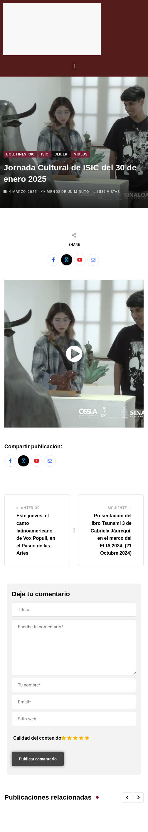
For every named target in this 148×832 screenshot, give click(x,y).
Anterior (30, 508)
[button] (74, 66)
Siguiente (117, 508)
